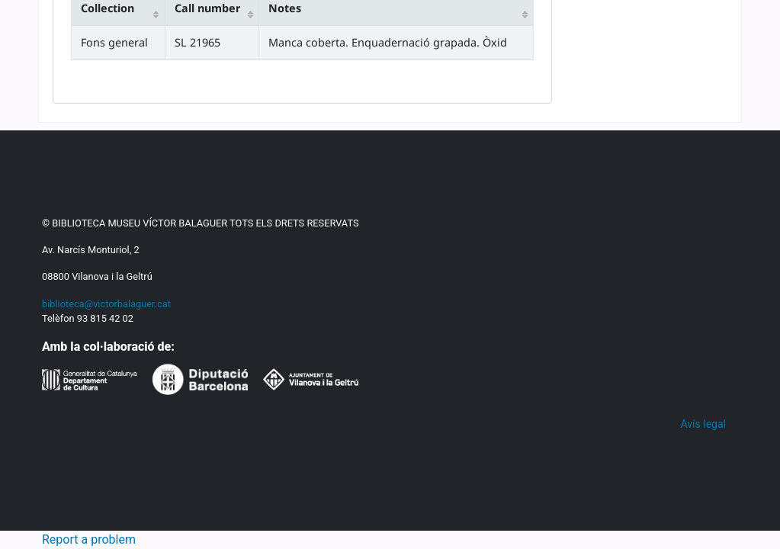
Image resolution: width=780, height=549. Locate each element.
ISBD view (281, 380)
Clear (717, 21)
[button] (51, 21)
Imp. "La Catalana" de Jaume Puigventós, (246, 491)
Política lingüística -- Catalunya (172, 532)
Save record (640, 479)
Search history (649, 21)
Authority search (472, 298)
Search (148, 210)
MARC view (196, 380)
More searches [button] (648, 511)
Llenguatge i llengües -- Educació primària (355, 532)
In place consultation (653, 406)
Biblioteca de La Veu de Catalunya (161, 470)
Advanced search (348, 298)
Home (72, 345)
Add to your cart (650, 447)
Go (636, 209)
